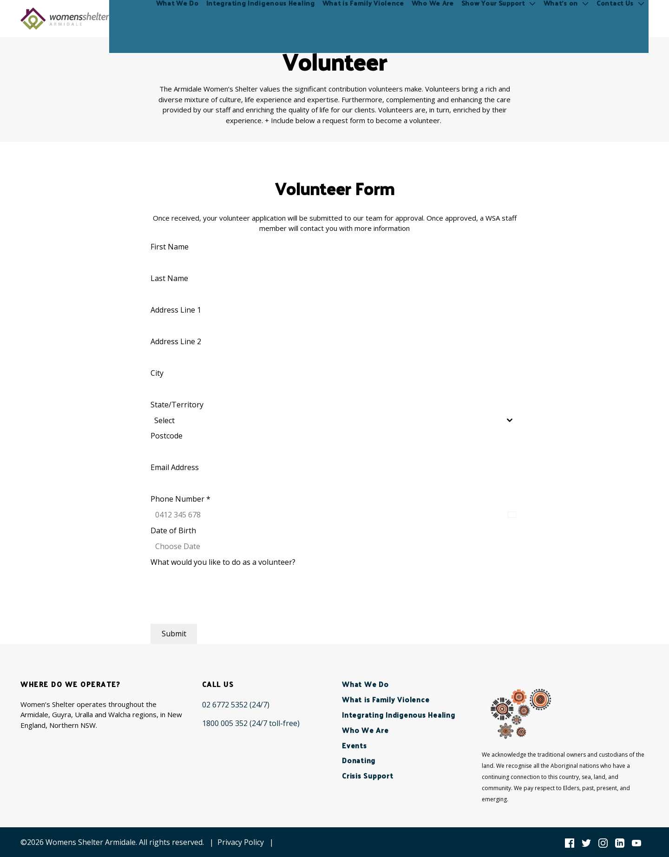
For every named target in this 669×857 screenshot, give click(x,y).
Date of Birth (173, 530)
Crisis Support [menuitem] (368, 775)
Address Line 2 (176, 341)
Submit (174, 633)
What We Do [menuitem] (177, 18)
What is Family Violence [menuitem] (363, 18)
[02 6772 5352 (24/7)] (235, 705)
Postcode (167, 436)
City (157, 373)
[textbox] (326, 420)
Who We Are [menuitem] (433, 18)
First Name (170, 247)
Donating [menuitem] (358, 760)
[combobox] (334, 420)
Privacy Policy (240, 842)
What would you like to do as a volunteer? (223, 562)
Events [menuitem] (354, 745)
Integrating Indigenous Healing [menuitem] (260, 18)
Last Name (169, 278)
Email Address (175, 467)
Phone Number (180, 499)
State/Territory (177, 404)
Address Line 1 (176, 310)
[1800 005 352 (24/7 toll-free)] (251, 723)
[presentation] (221, 606)
